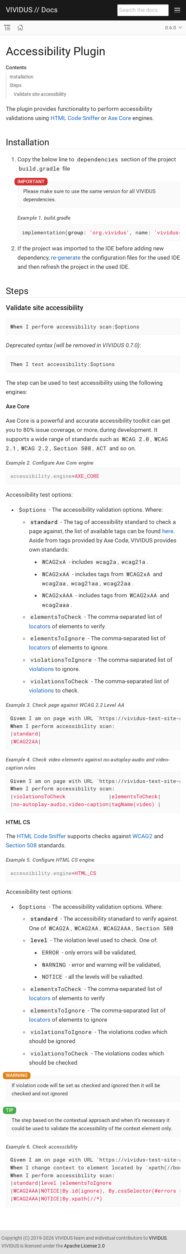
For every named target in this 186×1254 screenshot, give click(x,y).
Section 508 (21, 845)
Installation (21, 76)
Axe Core (119, 118)
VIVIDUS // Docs (32, 10)
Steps (16, 85)
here (167, 531)
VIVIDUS (158, 1238)
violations (41, 669)
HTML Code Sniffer (75, 118)
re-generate (66, 257)
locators (40, 626)
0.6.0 (170, 27)
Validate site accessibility (40, 94)
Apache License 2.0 (84, 1246)
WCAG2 (142, 836)
